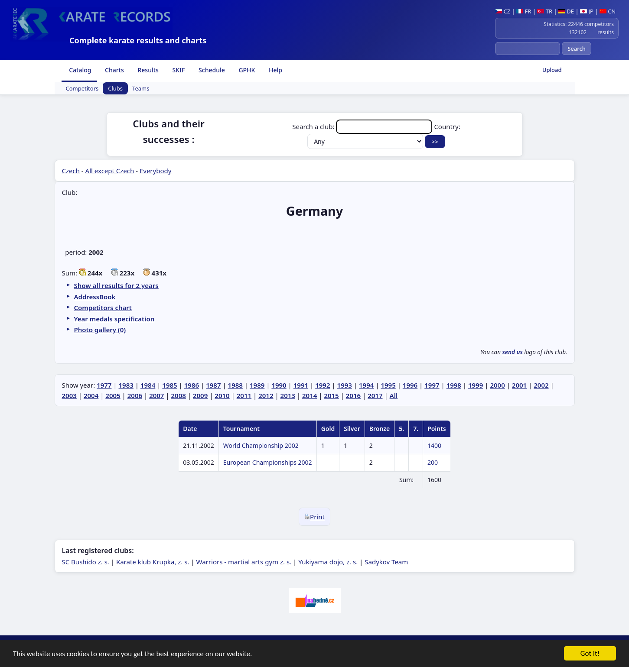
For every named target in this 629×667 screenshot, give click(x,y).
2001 (519, 385)
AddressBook (95, 296)
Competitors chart (103, 307)
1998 (453, 385)
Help (274, 70)
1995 (388, 385)
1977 (104, 385)
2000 (497, 385)
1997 (431, 385)
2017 (375, 395)
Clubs (115, 88)
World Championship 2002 (261, 445)
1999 (475, 385)
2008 (178, 395)
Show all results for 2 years (116, 285)
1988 (235, 385)
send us (512, 352)
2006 (134, 395)
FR (523, 11)
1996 (410, 385)
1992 (322, 385)
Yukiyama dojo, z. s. (328, 561)
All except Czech (109, 170)
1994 (366, 385)
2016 (353, 395)
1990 (278, 385)
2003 (69, 395)
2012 (265, 395)
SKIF (178, 70)
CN (608, 11)
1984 (147, 385)
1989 (257, 385)
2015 (331, 395)
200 (432, 462)
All (394, 395)
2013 (287, 395)
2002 (541, 385)
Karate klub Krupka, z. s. (152, 561)
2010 (222, 395)
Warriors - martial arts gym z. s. (244, 561)
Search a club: (363, 126)
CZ (502, 11)
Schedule (211, 70)
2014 (309, 395)
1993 (344, 385)
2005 (112, 395)
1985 (169, 385)
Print (314, 516)
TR (544, 11)
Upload (552, 70)
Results (147, 70)
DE (566, 11)
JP (586, 11)
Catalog (79, 70)
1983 (126, 385)
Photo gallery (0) (100, 329)
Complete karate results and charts (137, 40)
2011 (244, 395)
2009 (200, 395)
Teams (140, 88)
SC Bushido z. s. (85, 561)
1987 (213, 385)
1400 (434, 445)
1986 (191, 385)
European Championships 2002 (267, 462)
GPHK (246, 70)
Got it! (590, 653)
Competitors (82, 88)
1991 (300, 385)
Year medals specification (114, 318)
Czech (71, 170)
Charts (113, 70)
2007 (156, 395)
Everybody (155, 170)
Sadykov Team (386, 561)
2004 (91, 395)
